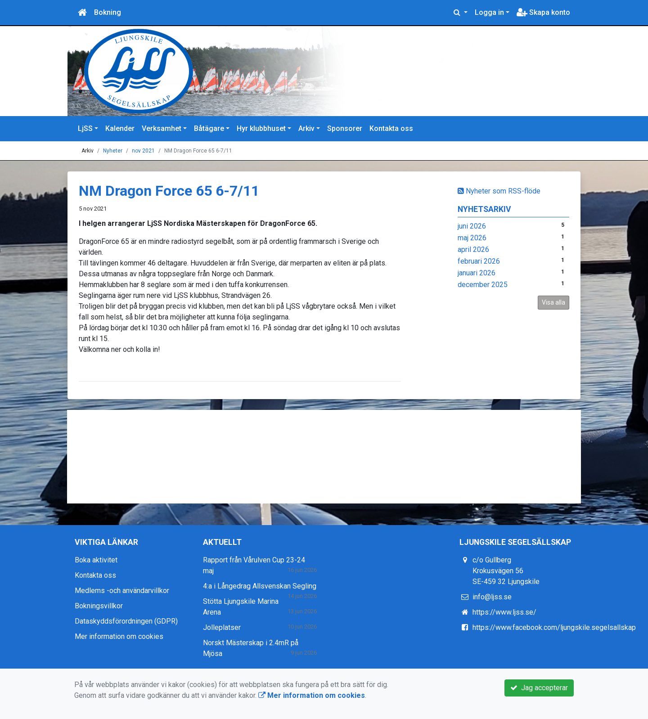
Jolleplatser (222, 627)
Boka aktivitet (96, 560)
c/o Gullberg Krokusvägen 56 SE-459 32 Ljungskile (506, 571)
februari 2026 (479, 261)
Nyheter (112, 151)
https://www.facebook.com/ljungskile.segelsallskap (554, 627)
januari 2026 (476, 273)
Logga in (489, 12)
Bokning (107, 12)
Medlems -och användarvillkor (122, 590)
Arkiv (306, 128)
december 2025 (483, 284)
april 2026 (473, 249)
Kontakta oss (391, 128)
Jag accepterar (539, 687)
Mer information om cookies (119, 636)
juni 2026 (472, 226)
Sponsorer (344, 128)
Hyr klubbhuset (261, 128)
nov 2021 (143, 151)
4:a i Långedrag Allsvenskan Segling (259, 586)
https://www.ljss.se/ (504, 612)
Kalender (120, 128)
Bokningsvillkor (99, 606)
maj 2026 (472, 238)
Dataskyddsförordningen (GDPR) (126, 621)
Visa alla (553, 302)
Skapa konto (543, 12)
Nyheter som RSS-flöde (499, 191)
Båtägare (209, 128)
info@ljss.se (492, 597)
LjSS (85, 128)
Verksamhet (161, 128)
